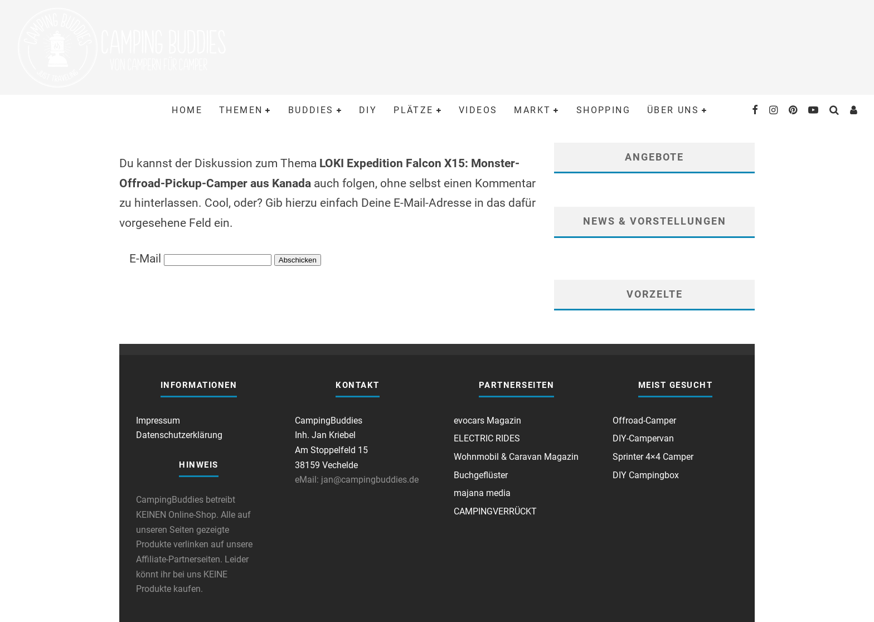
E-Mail (145, 258)
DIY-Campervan (643, 438)
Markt (532, 110)
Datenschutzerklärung (179, 435)
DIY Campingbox (646, 475)
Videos (478, 110)
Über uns (673, 110)
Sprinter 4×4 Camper (653, 456)
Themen (241, 110)
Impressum (158, 420)
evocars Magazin (487, 420)
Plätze (413, 110)
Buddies (311, 110)
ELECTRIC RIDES (487, 438)
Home (187, 110)
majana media (482, 493)
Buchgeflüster (481, 475)
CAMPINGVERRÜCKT (495, 511)
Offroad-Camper (644, 420)
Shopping (603, 110)
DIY (368, 110)
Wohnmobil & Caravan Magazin (516, 456)
